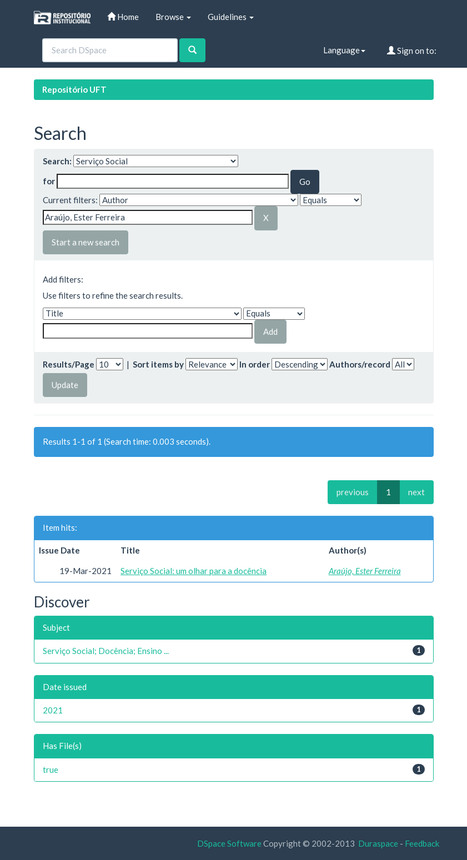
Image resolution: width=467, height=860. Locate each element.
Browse (173, 17)
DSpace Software (229, 843)
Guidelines (231, 17)
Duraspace (378, 843)
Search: (57, 161)
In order (254, 364)
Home (123, 17)
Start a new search (85, 242)
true (50, 769)
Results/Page (68, 364)
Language (344, 50)
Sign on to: (411, 51)
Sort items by (158, 364)
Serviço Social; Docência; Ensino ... (106, 651)
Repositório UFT (74, 89)
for (49, 181)
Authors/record (359, 364)
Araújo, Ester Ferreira (365, 571)
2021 (53, 710)
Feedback (422, 843)
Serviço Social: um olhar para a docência (193, 571)
